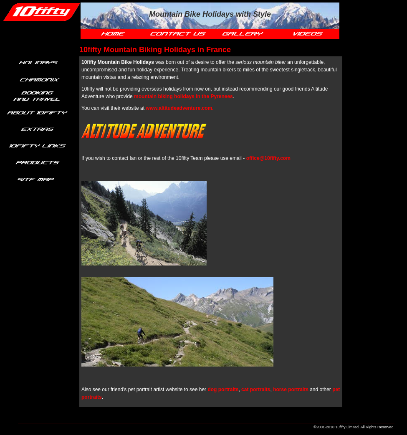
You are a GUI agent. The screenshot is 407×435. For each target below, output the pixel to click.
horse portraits (290, 389)
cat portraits (255, 389)
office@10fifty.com (268, 158)
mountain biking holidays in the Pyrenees (183, 96)
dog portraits (222, 389)
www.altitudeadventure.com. (179, 108)
